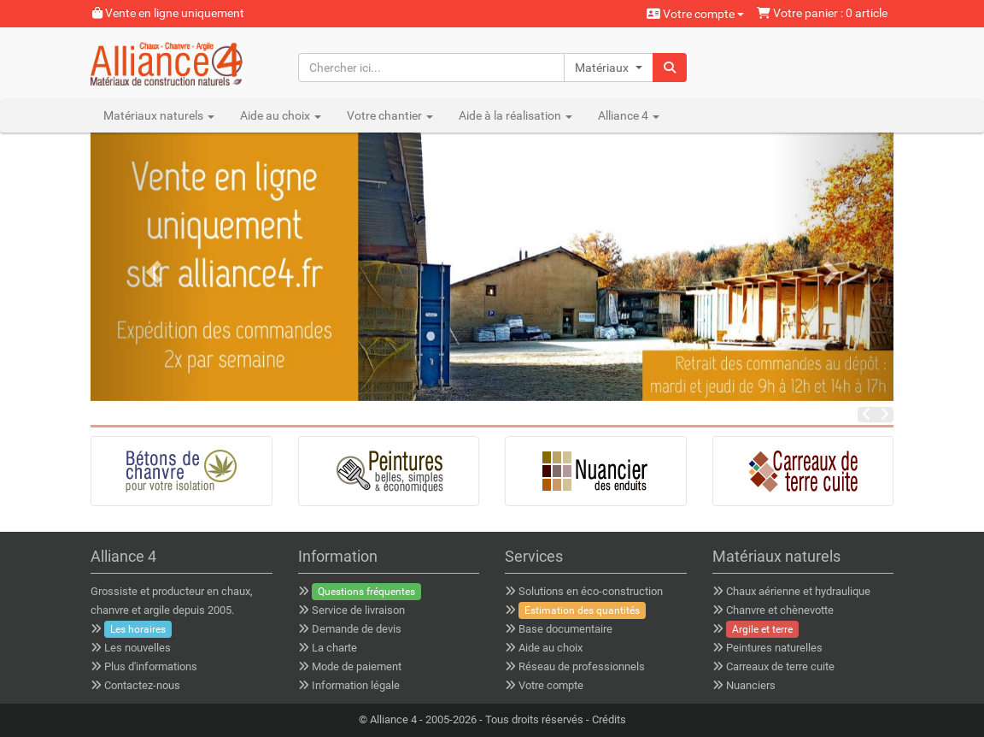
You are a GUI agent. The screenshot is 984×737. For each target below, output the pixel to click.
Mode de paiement (356, 666)
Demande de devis (356, 628)
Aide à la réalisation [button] (515, 115)
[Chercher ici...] (431, 67)
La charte (334, 647)
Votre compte (695, 14)
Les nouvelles (137, 647)
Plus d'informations (150, 666)
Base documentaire (565, 628)
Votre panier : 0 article (822, 13)
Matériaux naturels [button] (158, 115)
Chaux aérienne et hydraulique (798, 591)
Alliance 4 (393, 719)
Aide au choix (550, 647)
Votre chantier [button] (390, 115)
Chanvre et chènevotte (780, 610)
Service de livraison (358, 610)
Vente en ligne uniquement (168, 13)
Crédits (609, 719)
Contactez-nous (142, 685)
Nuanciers (751, 685)
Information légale (356, 685)
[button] (608, 67)
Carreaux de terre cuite (780, 666)
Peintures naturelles (774, 647)
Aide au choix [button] (280, 115)
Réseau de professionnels (581, 666)
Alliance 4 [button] (628, 115)
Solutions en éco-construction (590, 591)
